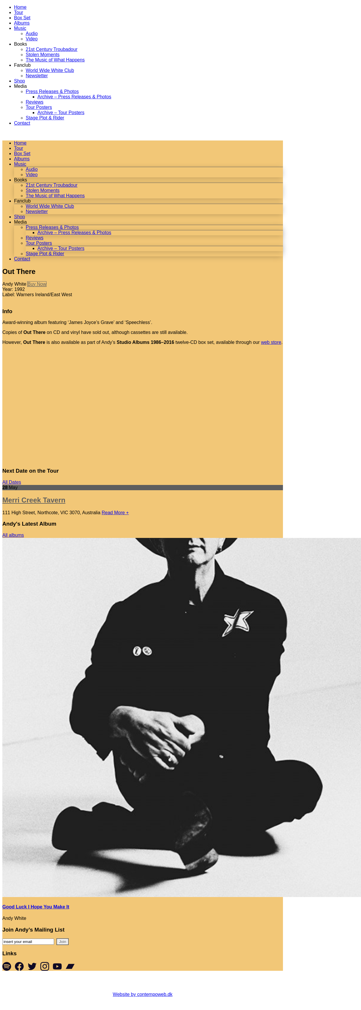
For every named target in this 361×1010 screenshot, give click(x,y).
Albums (22, 22)
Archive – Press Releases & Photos (74, 96)
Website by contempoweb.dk (142, 994)
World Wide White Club (50, 70)
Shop (19, 80)
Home (20, 7)
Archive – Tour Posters (60, 112)
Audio (32, 33)
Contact (22, 123)
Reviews (34, 102)
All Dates (11, 482)
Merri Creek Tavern (33, 500)
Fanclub (22, 65)
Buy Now (36, 284)
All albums (13, 535)
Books (20, 44)
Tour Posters (39, 107)
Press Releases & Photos (52, 91)
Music (20, 28)
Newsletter (37, 75)
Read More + (115, 512)
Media (20, 86)
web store (271, 342)
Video (32, 38)
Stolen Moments (43, 54)
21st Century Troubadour (51, 49)
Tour (18, 12)
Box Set (22, 17)
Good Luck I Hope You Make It (35, 906)
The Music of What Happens (55, 59)
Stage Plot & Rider (45, 117)
